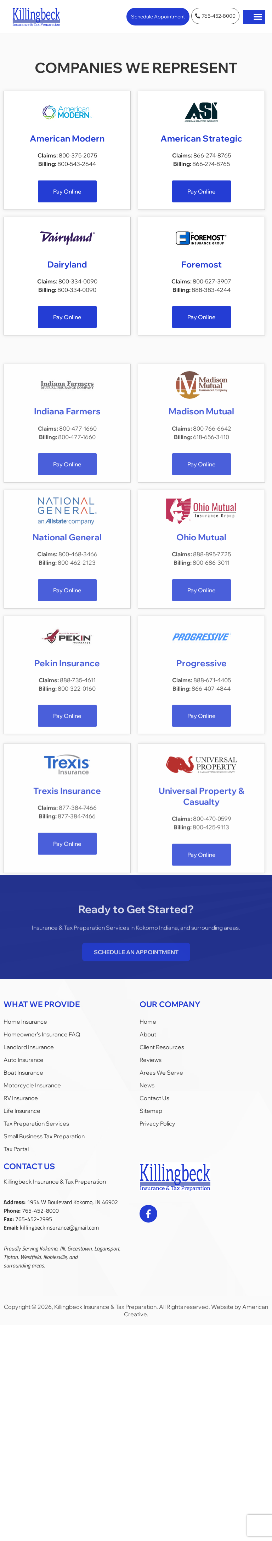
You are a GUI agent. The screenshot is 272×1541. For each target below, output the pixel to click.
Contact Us (154, 1098)
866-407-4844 (211, 773)
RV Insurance (21, 1098)
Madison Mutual (201, 496)
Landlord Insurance (29, 1047)
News (147, 1085)
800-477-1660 (78, 513)
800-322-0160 (77, 773)
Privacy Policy (157, 1123)
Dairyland (67, 270)
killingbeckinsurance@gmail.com (59, 1227)
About (148, 1034)
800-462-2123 (77, 647)
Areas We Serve (161, 1072)
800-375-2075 (78, 156)
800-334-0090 (77, 287)
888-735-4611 (78, 765)
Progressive (201, 748)
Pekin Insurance (67, 748)
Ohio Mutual (201, 622)
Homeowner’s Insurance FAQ (42, 1034)
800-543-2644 (76, 164)
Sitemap (151, 1110)
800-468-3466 (77, 639)
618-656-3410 (211, 521)
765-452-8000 (40, 1210)
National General (67, 622)
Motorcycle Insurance (32, 1085)
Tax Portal (16, 1148)
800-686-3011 (211, 647)
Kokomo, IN (52, 1248)
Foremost (201, 270)
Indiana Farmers (67, 496)
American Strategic (201, 139)
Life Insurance (22, 1110)
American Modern (67, 139)
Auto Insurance (24, 1059)
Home (148, 1021)
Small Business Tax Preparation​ (44, 1136)
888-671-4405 (212, 765)
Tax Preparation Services (36, 1123)
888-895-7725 (212, 639)
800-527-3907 (212, 287)
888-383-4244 (211, 295)
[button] (258, 17)
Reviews (151, 1059)
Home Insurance (25, 1021)
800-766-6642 (212, 513)
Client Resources (162, 1047)
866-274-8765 (212, 156)
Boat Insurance (23, 1072)
